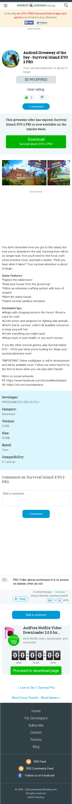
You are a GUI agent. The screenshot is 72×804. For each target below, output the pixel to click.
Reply (22, 599)
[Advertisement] (36, 40)
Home (36, 711)
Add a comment (36, 615)
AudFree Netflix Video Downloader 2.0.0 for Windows (42, 630)
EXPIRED (36, 79)
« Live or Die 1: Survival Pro (36, 688)
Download (36, 141)
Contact (36, 732)
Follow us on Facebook (40, 775)
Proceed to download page (36, 670)
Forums (36, 739)
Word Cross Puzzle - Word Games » (36, 698)
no (59, 600)
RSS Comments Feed (39, 768)
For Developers (36, 718)
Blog (36, 747)
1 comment (36, 106)
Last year (60, 592)
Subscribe (36, 725)
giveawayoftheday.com (44, 789)
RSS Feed (40, 761)
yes (50, 600)
